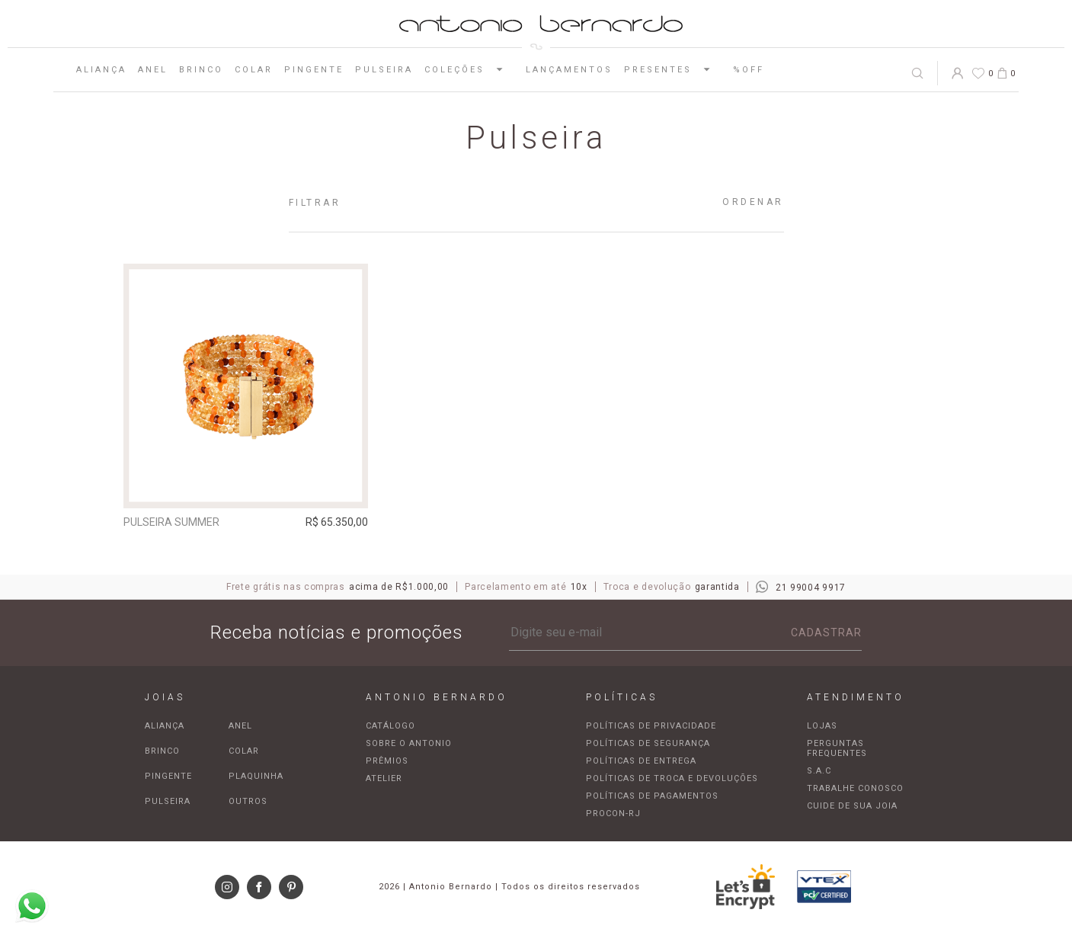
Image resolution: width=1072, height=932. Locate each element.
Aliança (101, 70)
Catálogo (390, 726)
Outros (248, 801)
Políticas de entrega (641, 761)
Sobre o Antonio (409, 743)
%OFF (748, 70)
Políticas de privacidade (651, 726)
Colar (254, 70)
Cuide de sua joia (852, 806)
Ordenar (753, 202)
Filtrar (315, 202)
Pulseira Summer (171, 522)
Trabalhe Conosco (855, 788)
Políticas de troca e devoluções (672, 778)
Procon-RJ (613, 813)
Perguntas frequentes (837, 748)
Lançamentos (569, 70)
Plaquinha (256, 776)
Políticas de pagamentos (652, 796)
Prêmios (387, 761)
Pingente (314, 70)
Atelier (384, 778)
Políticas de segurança (648, 743)
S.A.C (819, 771)
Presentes (673, 69)
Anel (153, 70)
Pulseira (384, 70)
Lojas (822, 726)
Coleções (469, 69)
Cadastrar (826, 632)
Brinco (201, 70)
